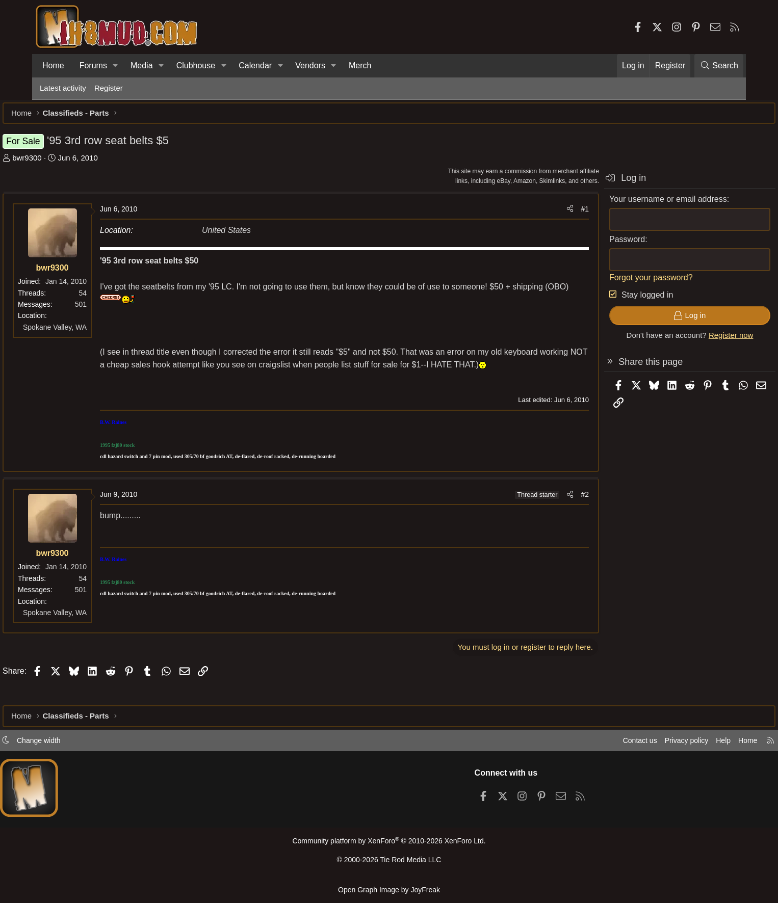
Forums (93, 65)
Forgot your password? (614, 282)
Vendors (310, 65)
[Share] (533, 214)
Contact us (597, 743)
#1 (547, 214)
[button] (115, 65)
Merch (360, 65)
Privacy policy (647, 743)
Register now (693, 340)
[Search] (718, 65)
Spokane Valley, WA (92, 332)
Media (142, 65)
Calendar (255, 65)
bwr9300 (64, 162)
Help (686, 743)
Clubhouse (196, 65)
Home (53, 65)
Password (590, 244)
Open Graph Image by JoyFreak (389, 889)
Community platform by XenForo (389, 844)
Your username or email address (631, 204)
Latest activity (63, 88)
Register (108, 88)
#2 (547, 512)
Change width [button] (76, 743)
